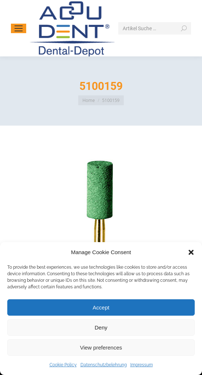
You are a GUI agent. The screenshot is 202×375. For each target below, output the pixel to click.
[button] (191, 252)
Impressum (141, 364)
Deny (101, 327)
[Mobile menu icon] (18, 28)
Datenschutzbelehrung (103, 364)
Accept (101, 307)
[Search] (154, 28)
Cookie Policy (63, 364)
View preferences (101, 347)
